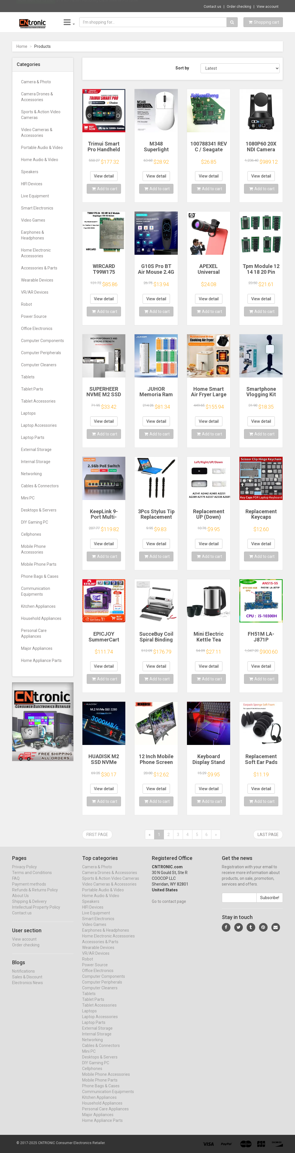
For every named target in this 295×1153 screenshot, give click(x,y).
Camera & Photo (36, 82)
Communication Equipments (35, 591)
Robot (26, 304)
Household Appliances (41, 618)
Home (21, 46)
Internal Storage (35, 461)
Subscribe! (269, 903)
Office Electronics (36, 328)
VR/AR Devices (34, 292)
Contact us (212, 7)
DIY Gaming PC (34, 522)
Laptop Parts (32, 437)
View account (268, 7)
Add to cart (104, 188)
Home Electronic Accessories (36, 253)
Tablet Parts (32, 389)
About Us (20, 901)
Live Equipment (35, 196)
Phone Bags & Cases (39, 576)
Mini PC (28, 498)
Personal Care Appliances (34, 633)
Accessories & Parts (39, 268)
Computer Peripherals (41, 352)
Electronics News (27, 988)
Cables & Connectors (40, 486)
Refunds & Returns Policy (35, 895)
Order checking (239, 7)
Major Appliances (36, 648)
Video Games (33, 220)
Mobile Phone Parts (38, 564)
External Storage (36, 449)
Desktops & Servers (38, 510)
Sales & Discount (27, 982)
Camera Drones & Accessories (37, 97)
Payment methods (29, 890)
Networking (31, 473)
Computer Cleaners (38, 365)
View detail (104, 176)
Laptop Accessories (39, 425)
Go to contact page (169, 907)
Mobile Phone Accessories (33, 549)
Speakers (29, 171)
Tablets (28, 377)
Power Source (34, 316)
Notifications (23, 976)
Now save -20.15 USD (36, 6)
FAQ (16, 884)
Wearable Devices (37, 280)
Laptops (28, 413)
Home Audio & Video (39, 159)
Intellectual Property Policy (36, 913)
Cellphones (31, 534)
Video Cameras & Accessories (36, 132)
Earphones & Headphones (32, 235)
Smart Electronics (37, 208)
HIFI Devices (31, 184)
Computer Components (42, 340)
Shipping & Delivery (29, 907)
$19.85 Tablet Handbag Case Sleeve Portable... (98, 5)
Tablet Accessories (38, 401)
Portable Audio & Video (42, 147)
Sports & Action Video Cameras (40, 115)
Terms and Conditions (32, 878)
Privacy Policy (24, 872)
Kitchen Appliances (38, 606)
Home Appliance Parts (41, 660)
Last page (268, 834)
